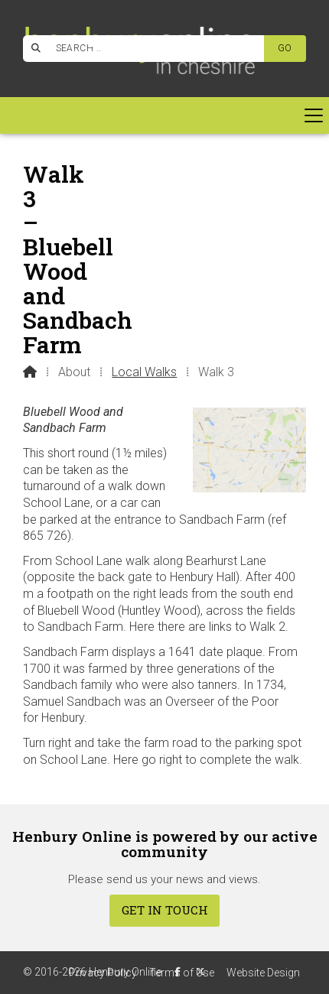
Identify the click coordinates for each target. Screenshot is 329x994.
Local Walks (144, 372)
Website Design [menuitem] (263, 972)
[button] (164, 115)
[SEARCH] (150, 48)
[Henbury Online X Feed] (200, 971)
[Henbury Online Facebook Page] (95, 46)
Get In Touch (165, 910)
